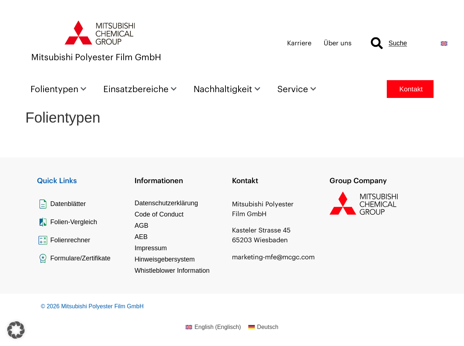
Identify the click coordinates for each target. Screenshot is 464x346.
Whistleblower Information (172, 270)
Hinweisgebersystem (164, 259)
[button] (16, 330)
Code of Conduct (158, 214)
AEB (141, 236)
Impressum (150, 248)
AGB (141, 225)
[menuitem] (444, 43)
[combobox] (399, 43)
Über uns (338, 43)
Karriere (299, 43)
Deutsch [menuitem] (267, 327)
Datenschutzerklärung (166, 203)
